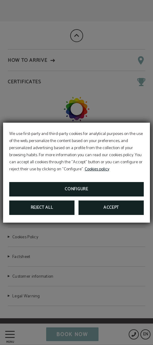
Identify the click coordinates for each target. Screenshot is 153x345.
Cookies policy (97, 169)
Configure (76, 189)
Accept (111, 207)
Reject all (42, 207)
